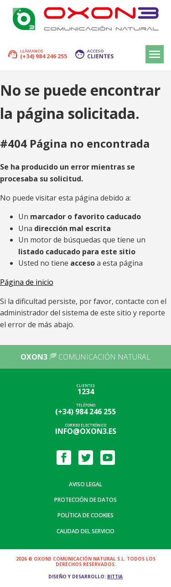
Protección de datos (85, 500)
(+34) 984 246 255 (85, 412)
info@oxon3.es (85, 431)
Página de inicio (26, 282)
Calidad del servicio (85, 531)
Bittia (115, 576)
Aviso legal (85, 484)
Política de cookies (85, 515)
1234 (86, 391)
